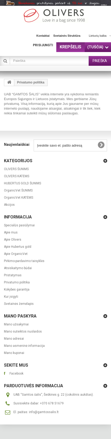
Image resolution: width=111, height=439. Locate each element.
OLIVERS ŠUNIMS (16, 169)
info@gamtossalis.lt (44, 412)
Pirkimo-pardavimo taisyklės (24, 261)
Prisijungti (43, 45)
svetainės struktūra (66, 35)
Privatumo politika (17, 282)
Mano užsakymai (16, 324)
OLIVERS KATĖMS (16, 176)
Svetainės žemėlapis (19, 304)
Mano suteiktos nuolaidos (23, 331)
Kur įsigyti (11, 296)
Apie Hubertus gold (17, 247)
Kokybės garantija (16, 289)
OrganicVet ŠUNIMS (18, 190)
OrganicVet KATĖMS (18, 197)
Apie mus (11, 232)
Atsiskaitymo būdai (18, 268)
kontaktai (42, 35)
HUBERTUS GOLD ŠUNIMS (22, 183)
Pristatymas (13, 275)
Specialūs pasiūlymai (19, 225)
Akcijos (9, 205)
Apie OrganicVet (16, 254)
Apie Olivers (12, 239)
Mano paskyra (20, 316)
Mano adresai (14, 338)
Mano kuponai (14, 353)
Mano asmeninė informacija (24, 346)
